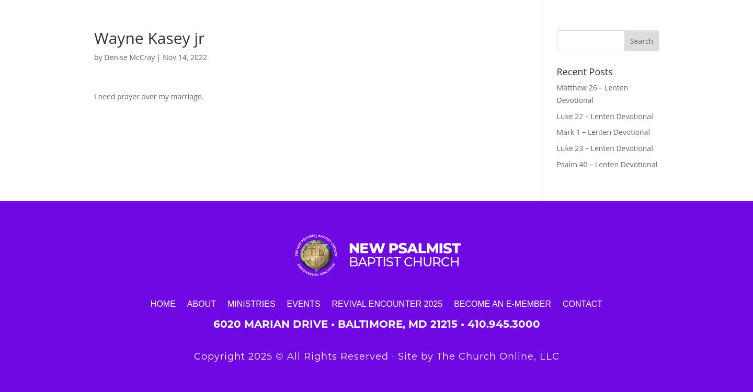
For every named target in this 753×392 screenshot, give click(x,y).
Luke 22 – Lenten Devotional (605, 116)
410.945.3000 (503, 324)
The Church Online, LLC (498, 356)
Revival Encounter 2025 (387, 303)
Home (163, 303)
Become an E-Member (502, 303)
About (201, 303)
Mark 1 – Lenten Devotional (603, 132)
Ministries (251, 303)
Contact (582, 303)
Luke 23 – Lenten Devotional (605, 148)
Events (304, 303)
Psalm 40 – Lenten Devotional (607, 164)
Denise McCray (129, 57)
